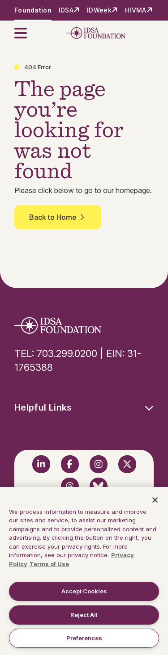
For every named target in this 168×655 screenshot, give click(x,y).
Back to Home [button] (57, 217)
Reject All (84, 614)
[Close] (155, 500)
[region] (84, 571)
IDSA (66, 10)
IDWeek (99, 10)
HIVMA (135, 10)
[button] (26, 33)
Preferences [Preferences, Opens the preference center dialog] (84, 638)
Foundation (33, 10)
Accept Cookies (84, 591)
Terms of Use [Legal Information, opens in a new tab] (49, 563)
